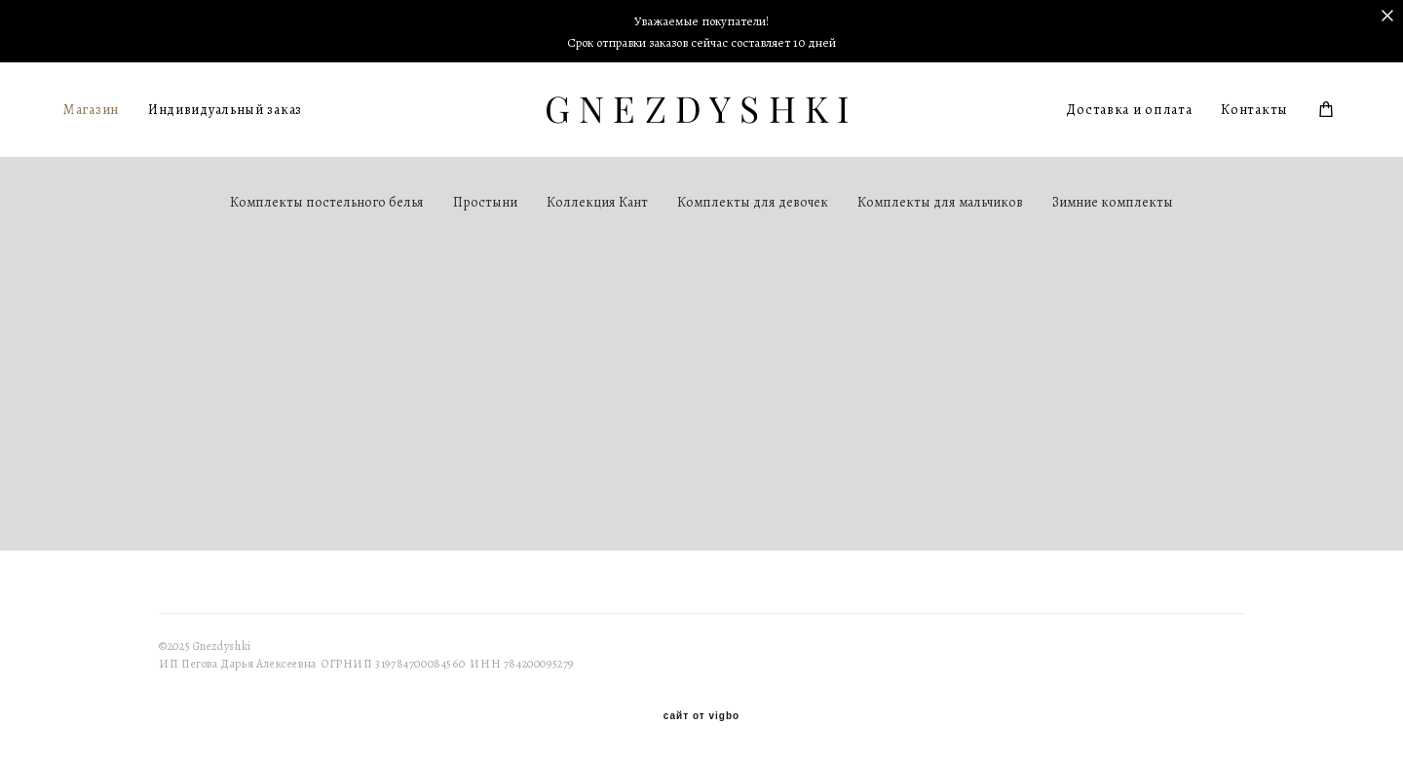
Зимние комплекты (1112, 202)
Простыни (485, 202)
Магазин (91, 110)
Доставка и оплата (1129, 110)
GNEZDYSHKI (702, 110)
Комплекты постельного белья (327, 202)
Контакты (1254, 110)
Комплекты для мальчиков (940, 202)
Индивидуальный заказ (225, 110)
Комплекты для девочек (752, 202)
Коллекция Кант (597, 202)
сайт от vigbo (701, 716)
